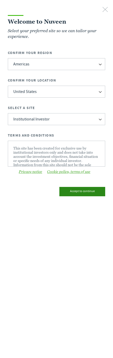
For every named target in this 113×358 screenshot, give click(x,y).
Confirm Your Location (32, 80)
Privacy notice (30, 172)
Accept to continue (82, 191)
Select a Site (21, 107)
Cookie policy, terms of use (68, 172)
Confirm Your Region (30, 52)
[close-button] (105, 10)
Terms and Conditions (31, 135)
